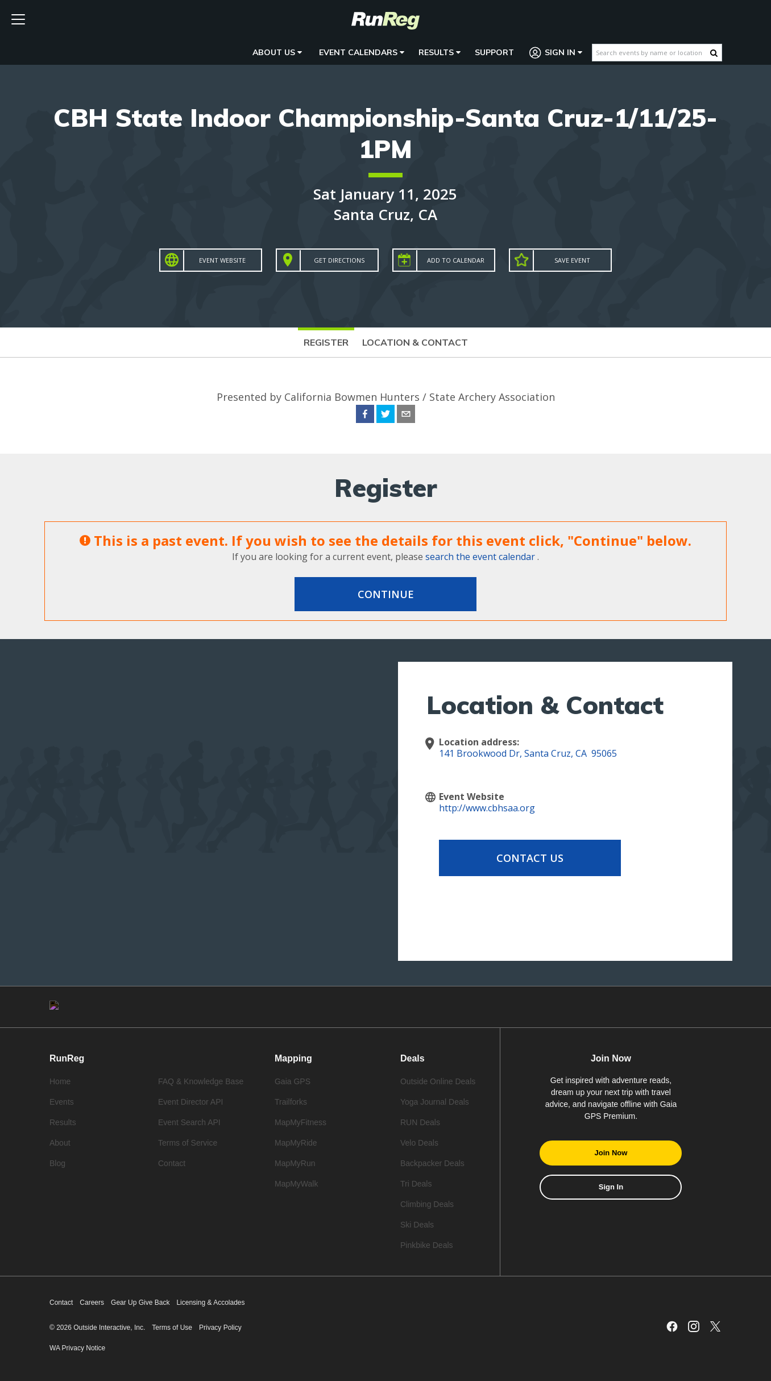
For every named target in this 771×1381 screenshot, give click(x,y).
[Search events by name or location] (651, 52)
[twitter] (385, 415)
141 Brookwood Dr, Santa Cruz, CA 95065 (528, 753)
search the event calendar (480, 556)
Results (439, 52)
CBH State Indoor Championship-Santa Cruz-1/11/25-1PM (385, 133)
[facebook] (365, 415)
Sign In (556, 52)
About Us (277, 52)
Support (494, 52)
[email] (406, 415)
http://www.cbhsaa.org (487, 808)
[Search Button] (714, 53)
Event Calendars (361, 52)
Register (326, 342)
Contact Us (529, 858)
